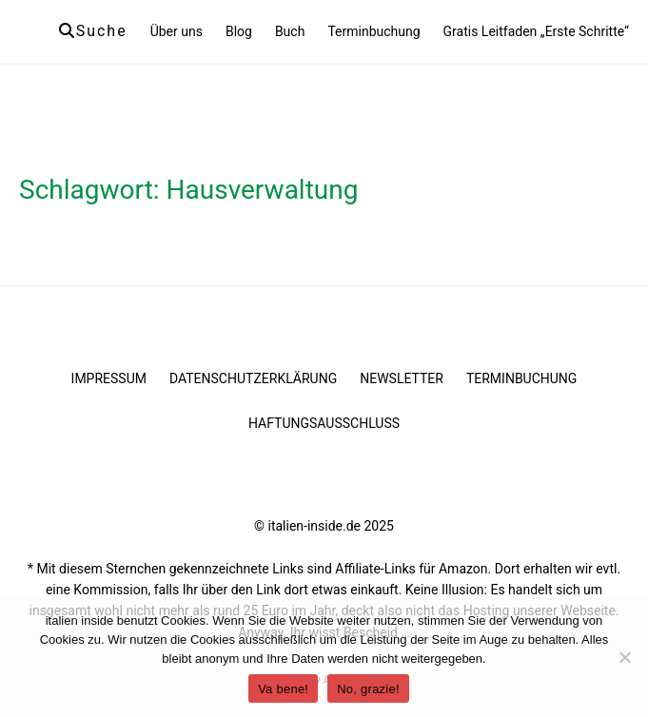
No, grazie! (368, 689)
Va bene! (283, 689)
